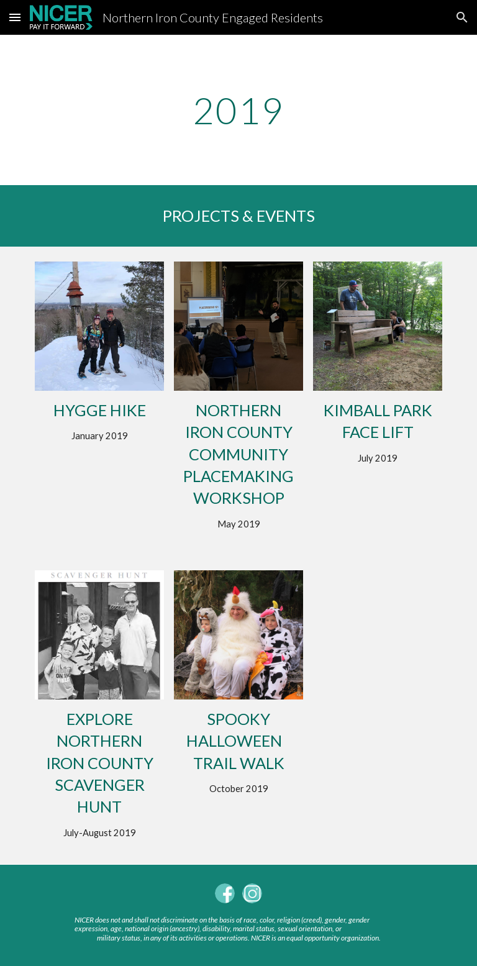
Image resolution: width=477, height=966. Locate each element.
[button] (15, 17)
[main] (238, 109)
